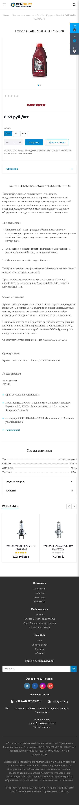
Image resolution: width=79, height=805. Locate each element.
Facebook (35, 686)
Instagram (43, 686)
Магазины (39, 597)
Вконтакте (27, 686)
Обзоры (39, 653)
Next (74, 506)
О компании (39, 588)
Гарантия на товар (39, 627)
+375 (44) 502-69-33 (28, 701)
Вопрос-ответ (39, 644)
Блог (39, 640)
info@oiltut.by (60, 701)
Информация (39, 609)
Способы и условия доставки (39, 623)
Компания (39, 583)
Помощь (39, 614)
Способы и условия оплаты (39, 619)
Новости (39, 593)
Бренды (39, 649)
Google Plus (50, 686)
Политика (39, 601)
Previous (69, 506)
